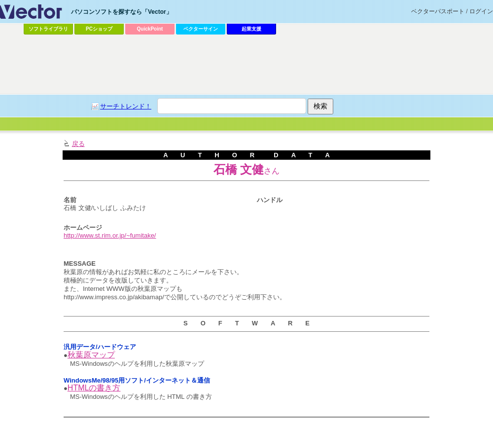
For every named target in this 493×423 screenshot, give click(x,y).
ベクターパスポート (437, 11)
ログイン (481, 11)
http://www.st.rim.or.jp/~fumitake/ (110, 235)
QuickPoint (150, 29)
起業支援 (251, 29)
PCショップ (99, 29)
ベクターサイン (200, 29)
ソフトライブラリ (48, 29)
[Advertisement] (216, 111)
